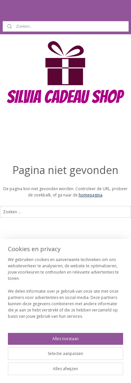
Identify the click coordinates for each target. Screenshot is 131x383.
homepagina (90, 195)
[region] (65, 290)
